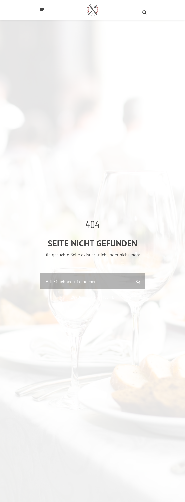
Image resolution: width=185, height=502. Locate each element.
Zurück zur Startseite (92, 297)
